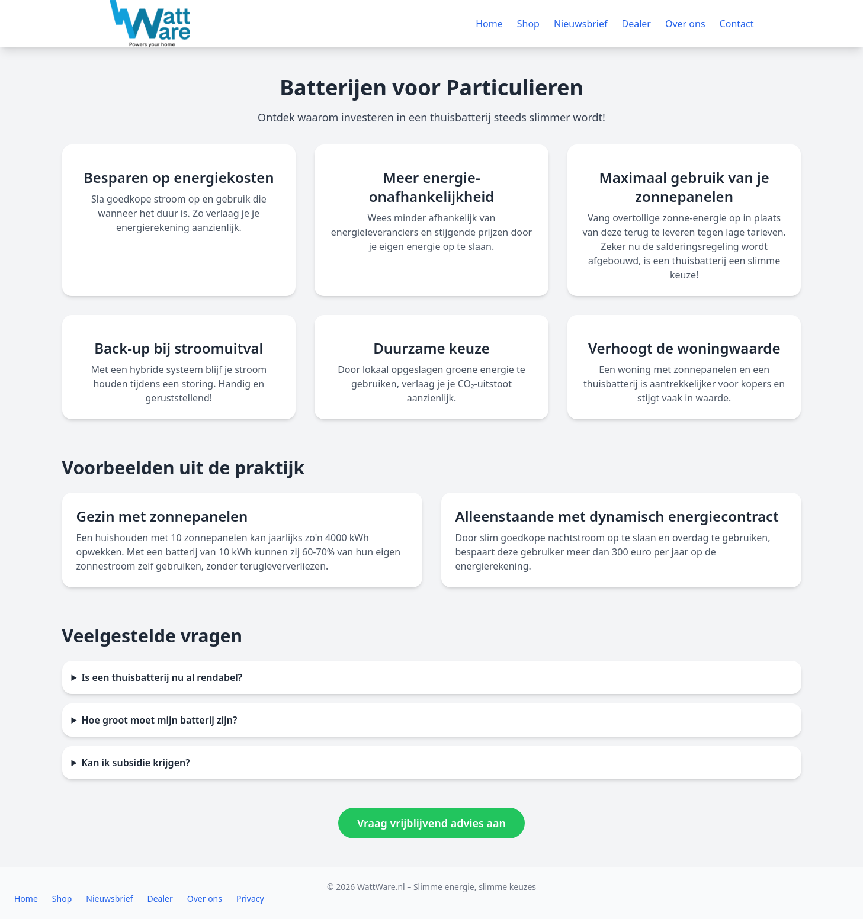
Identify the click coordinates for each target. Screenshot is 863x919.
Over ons (685, 23)
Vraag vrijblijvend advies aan (431, 823)
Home (489, 23)
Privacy (250, 898)
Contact (737, 23)
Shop (528, 23)
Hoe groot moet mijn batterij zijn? (159, 720)
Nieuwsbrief (581, 23)
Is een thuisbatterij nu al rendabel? (161, 677)
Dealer (636, 23)
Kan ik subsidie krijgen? (135, 762)
